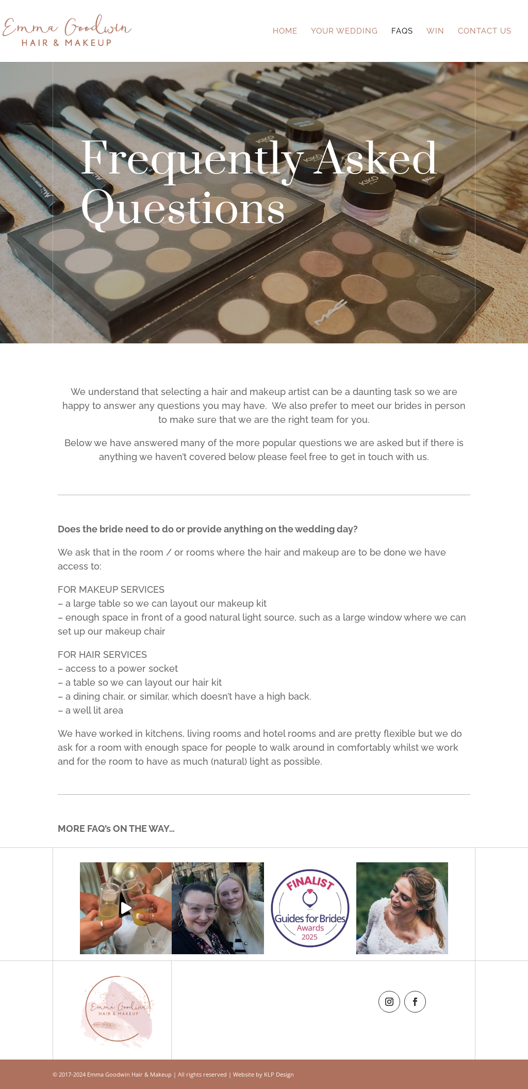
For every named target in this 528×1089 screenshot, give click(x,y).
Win (435, 31)
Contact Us (485, 31)
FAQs (402, 31)
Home (285, 31)
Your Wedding (344, 31)
